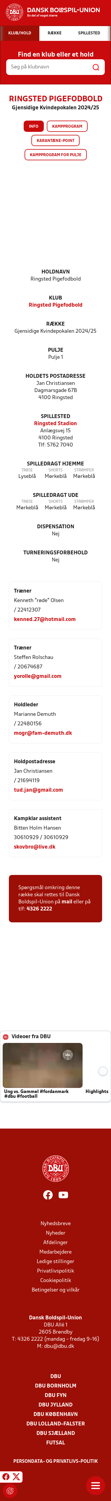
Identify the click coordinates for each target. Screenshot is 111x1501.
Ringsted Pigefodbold (56, 305)
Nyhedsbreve (56, 1223)
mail (67, 902)
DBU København (55, 1414)
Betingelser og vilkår (56, 1290)
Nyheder (55, 1233)
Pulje (55, 350)
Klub (55, 298)
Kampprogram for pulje (55, 155)
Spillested (55, 416)
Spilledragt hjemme (55, 464)
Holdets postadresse (55, 376)
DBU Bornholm (55, 1386)
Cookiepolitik (55, 1280)
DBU (55, 1376)
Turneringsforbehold (55, 553)
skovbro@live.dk (34, 847)
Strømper (84, 470)
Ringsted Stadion (55, 423)
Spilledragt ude (55, 495)
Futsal (55, 1443)
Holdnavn (55, 272)
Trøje (27, 470)
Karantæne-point (55, 141)
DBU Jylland (55, 1405)
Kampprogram (67, 127)
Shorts (55, 470)
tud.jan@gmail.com (38, 790)
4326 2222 (39, 909)
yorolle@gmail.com (38, 676)
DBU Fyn (56, 1395)
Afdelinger (55, 1242)
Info (33, 127)
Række (55, 324)
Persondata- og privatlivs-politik (55, 1462)
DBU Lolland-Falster (55, 1424)
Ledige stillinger (55, 1261)
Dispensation (55, 526)
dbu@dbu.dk (59, 1346)
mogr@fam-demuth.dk (43, 733)
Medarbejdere (55, 1252)
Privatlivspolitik (55, 1271)
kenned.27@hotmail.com (45, 619)
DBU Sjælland (55, 1433)
